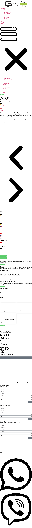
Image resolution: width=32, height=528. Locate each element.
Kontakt (2, 352)
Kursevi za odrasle (6, 17)
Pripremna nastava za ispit (7, 82)
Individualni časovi (6, 14)
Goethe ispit (2, 22)
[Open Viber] (16, 525)
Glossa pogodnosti (5, 88)
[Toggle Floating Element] (0, 526)
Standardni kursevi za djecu (7, 12)
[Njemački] (1, 104)
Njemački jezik (4, 9)
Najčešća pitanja (4, 349)
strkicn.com (3, 383)
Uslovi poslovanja (4, 347)
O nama (2, 351)
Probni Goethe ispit (6, 83)
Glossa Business (3, 92)
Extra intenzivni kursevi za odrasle (8, 11)
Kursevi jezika (3, 8)
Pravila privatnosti (4, 348)
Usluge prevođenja (3, 91)
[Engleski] (1, 108)
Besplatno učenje (3, 23)
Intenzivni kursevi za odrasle (7, 78)
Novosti (2, 350)
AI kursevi (2, 21)
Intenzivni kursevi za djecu (7, 13)
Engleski (1, 110)
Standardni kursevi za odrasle (7, 77)
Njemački (2, 105)
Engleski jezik (4, 16)
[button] (16, 50)
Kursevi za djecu (6, 18)
